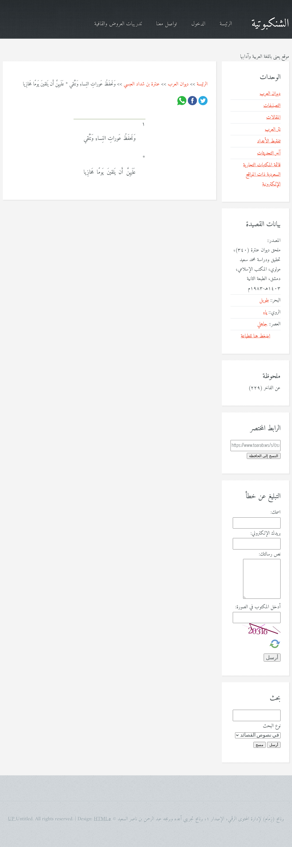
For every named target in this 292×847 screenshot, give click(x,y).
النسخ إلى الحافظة (263, 456)
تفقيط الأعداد (269, 141)
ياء (265, 312)
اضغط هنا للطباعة (255, 336)
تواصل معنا (166, 24)
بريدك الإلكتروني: (265, 533)
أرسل (273, 745)
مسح (259, 745)
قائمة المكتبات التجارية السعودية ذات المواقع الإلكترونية (262, 175)
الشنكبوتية (270, 23)
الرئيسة (226, 24)
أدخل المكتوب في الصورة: (258, 607)
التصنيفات (272, 105)
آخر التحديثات (269, 153)
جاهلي (262, 324)
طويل (264, 300)
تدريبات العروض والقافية (118, 24)
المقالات (273, 117)
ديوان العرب (178, 84)
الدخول (198, 24)
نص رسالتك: (270, 554)
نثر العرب (273, 129)
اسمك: (276, 512)
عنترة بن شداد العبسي (142, 84)
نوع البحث (272, 725)
